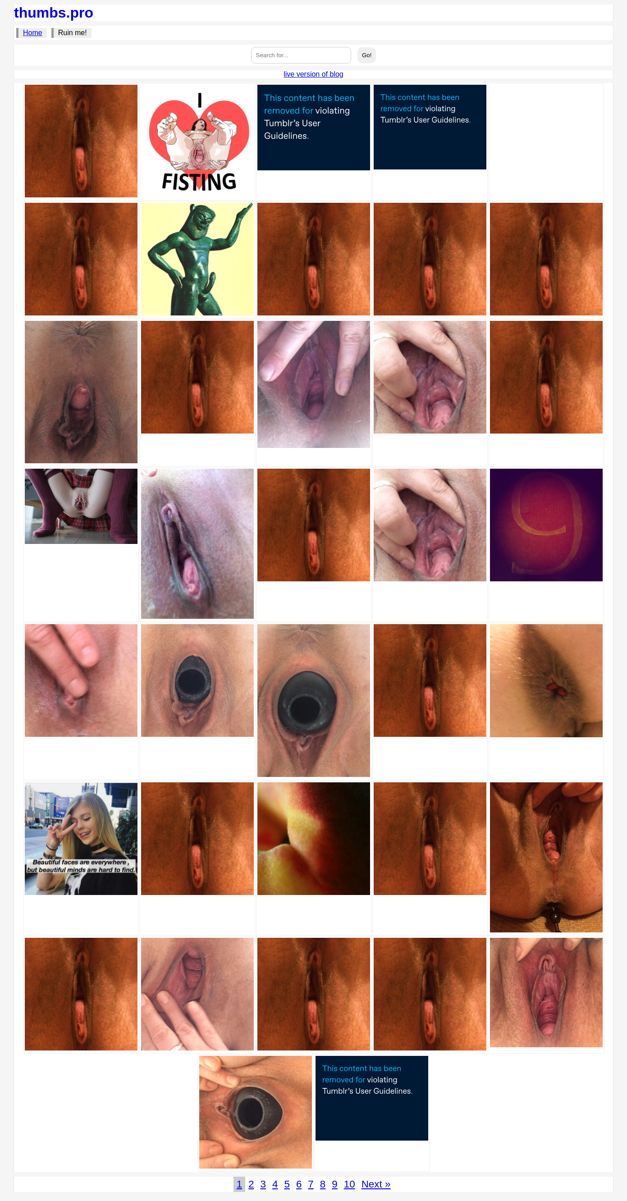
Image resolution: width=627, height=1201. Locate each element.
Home (32, 33)
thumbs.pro (53, 13)
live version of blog (313, 74)
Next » (376, 1184)
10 (349, 1184)
